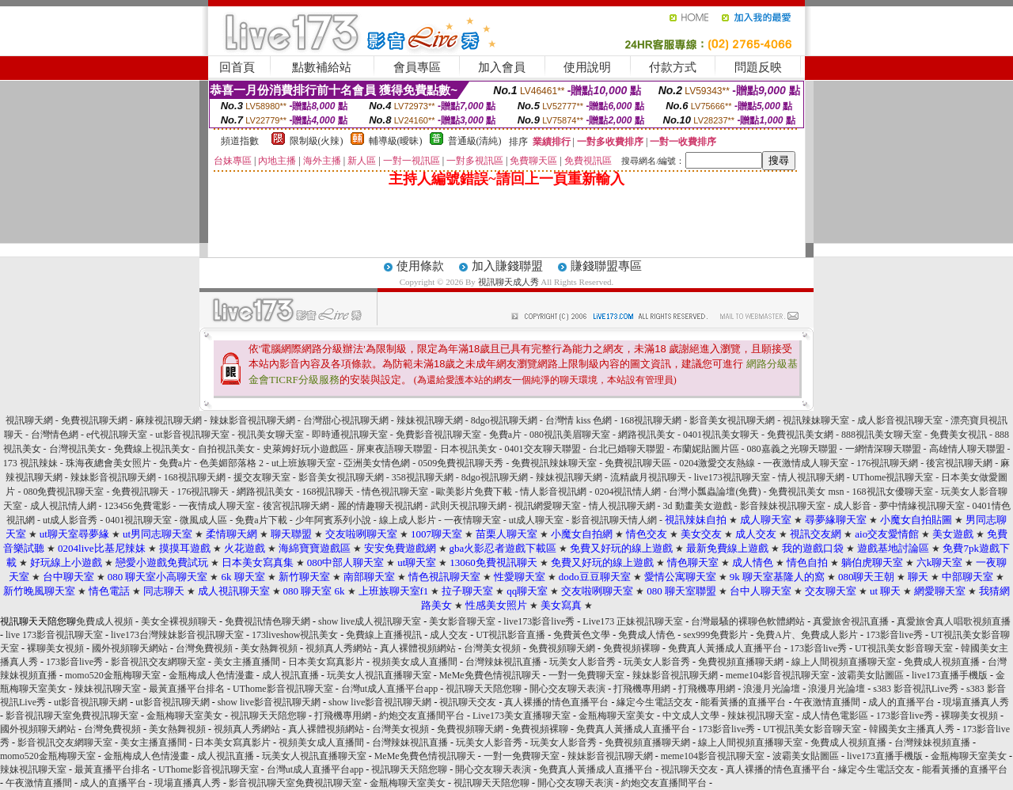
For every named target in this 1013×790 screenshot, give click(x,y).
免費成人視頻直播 (942, 661)
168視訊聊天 (328, 491)
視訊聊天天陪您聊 (484, 688)
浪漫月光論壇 (771, 688)
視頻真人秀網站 (338, 648)
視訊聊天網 (29, 420)
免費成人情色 (646, 634)
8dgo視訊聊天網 (504, 420)
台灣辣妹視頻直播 (932, 742)
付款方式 (672, 67)
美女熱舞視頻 (269, 648)
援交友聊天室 (261, 477)
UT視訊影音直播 (510, 634)
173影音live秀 (894, 634)
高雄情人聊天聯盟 (967, 448)
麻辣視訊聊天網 (168, 420)
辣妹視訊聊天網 (429, 420)
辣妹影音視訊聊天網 (252, 420)
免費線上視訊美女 (152, 448)
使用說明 (587, 67)
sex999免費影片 (715, 634)
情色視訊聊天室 (395, 491)
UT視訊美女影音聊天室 (904, 648)
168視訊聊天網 (650, 420)
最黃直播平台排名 (187, 688)
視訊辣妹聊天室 (816, 420)
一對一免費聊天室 (586, 675)
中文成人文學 (690, 715)
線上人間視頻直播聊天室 (843, 661)
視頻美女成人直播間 (414, 661)
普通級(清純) (475, 140)
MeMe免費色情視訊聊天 (490, 675)
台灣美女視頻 (492, 648)
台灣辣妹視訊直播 (503, 661)
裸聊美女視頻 (55, 648)
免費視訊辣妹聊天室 (554, 463)
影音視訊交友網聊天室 (158, 661)
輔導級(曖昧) (396, 140)
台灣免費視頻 (204, 648)
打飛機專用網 (641, 688)
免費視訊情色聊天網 (267, 621)
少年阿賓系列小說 (333, 520)
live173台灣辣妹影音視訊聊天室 (177, 634)
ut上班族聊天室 (303, 463)
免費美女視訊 (958, 434)
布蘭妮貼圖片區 (706, 448)
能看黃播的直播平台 (743, 702)
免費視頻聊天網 (562, 648)
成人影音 (852, 505)
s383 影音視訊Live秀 (915, 688)
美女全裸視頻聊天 (179, 621)
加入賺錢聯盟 (507, 266)
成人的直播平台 (901, 702)
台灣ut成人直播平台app (389, 688)
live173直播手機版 (950, 675)
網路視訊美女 (646, 434)
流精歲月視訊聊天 (648, 477)
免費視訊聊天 (140, 491)
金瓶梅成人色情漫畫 (211, 675)
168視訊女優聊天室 (892, 491)
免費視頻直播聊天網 (740, 661)
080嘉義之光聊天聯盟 (792, 448)
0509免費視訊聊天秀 (460, 463)
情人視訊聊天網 (811, 477)
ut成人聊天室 (536, 520)
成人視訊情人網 (63, 505)
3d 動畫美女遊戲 (697, 505)
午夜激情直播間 (827, 702)
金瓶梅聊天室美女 (184, 715)
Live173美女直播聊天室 (521, 715)
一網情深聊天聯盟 (883, 448)
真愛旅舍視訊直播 (851, 621)
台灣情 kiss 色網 (579, 420)
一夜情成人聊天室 (217, 505)
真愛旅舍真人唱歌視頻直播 (954, 621)
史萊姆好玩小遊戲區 (305, 448)
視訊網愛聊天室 (547, 505)
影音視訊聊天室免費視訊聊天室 (72, 715)
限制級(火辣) (316, 140)
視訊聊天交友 (467, 702)
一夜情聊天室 (472, 520)
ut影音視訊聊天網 (90, 702)
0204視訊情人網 (627, 491)
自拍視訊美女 (226, 448)
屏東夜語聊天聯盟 (394, 448)
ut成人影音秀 (70, 520)
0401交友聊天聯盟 (543, 448)
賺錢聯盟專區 (606, 266)
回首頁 (237, 67)
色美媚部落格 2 (231, 463)
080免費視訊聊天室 (63, 491)
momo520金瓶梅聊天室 (113, 675)
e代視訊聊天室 (116, 434)
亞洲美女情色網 (376, 463)
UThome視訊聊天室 (893, 477)
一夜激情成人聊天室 (805, 463)
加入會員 (501, 67)
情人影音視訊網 (553, 491)
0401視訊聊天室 (138, 520)
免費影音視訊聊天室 (438, 434)
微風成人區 (203, 520)
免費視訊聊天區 (638, 463)
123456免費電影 (137, 505)
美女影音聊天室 (462, 621)
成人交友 (449, 634)
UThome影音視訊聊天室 (283, 688)
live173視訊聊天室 (732, 477)
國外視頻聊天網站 (130, 648)
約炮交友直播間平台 (422, 715)
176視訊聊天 (202, 491)
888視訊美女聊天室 (881, 434)
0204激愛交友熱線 (717, 463)
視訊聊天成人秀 (508, 282)
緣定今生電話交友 (654, 702)
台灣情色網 (54, 434)
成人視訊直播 (290, 675)
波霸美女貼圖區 (870, 675)
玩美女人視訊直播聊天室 (379, 675)
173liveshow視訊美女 (295, 634)
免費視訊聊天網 (94, 420)
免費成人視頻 (104, 621)
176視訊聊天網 (887, 463)
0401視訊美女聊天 (721, 434)
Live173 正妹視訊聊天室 (632, 621)
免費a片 (505, 434)
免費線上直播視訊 (384, 634)
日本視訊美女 (468, 448)
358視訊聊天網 (422, 477)
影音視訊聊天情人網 (614, 520)
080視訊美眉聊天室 (569, 434)
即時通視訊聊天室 (350, 434)
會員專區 (417, 67)
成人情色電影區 (835, 715)
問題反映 (758, 67)
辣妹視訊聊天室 (107, 688)
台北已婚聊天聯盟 (627, 448)
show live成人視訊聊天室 (369, 621)
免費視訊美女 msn (806, 491)
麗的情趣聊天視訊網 (380, 505)
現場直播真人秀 (976, 702)
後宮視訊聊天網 (959, 463)
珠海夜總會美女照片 (108, 463)
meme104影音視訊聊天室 (777, 675)
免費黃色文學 (581, 634)
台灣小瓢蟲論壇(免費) (715, 491)
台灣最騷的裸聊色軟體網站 (748, 621)
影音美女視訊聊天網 (732, 420)
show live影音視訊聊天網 (269, 702)
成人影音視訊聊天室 (900, 420)
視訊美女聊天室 (270, 434)
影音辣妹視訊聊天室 (782, 505)
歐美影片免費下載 (474, 491)
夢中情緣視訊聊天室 (922, 505)
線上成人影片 (407, 520)
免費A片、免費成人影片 (807, 634)
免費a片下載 (260, 520)
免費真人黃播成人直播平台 (725, 648)
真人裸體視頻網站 (418, 648)
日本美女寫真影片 (326, 661)
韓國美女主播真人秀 (911, 729)
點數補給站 (321, 67)
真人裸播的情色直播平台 (556, 702)
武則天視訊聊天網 (468, 505)
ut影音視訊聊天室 (192, 434)
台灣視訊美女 (77, 448)
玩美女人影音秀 (582, 661)
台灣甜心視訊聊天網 (346, 420)
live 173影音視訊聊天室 (54, 634)
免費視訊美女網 (800, 434)
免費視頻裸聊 (631, 648)
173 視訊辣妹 (30, 463)
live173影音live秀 (539, 621)
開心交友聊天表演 (567, 688)
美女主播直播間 (247, 661)
